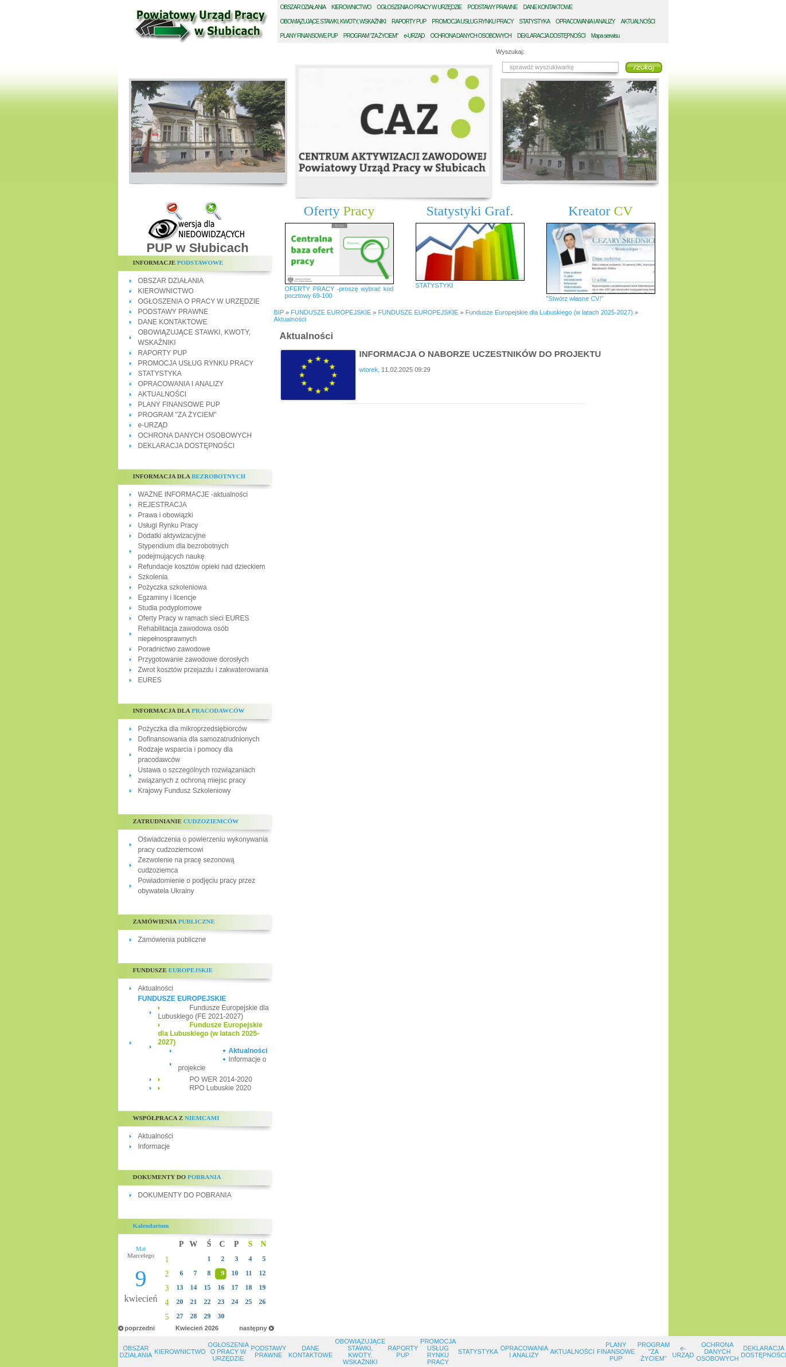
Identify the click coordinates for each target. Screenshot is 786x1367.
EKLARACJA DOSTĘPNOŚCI (551, 36)
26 (262, 1302)
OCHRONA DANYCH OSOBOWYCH (195, 435)
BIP (279, 312)
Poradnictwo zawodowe (174, 649)
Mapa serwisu (605, 36)
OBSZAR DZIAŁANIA (171, 281)
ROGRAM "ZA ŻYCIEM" (370, 36)
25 (248, 1302)
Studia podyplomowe (170, 608)
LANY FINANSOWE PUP (309, 36)
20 (180, 1302)
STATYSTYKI (434, 285)
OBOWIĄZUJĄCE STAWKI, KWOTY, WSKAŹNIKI (360, 1351)
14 (193, 1287)
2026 (211, 1328)
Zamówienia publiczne (172, 940)
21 (193, 1302)
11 (248, 1273)
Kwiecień (189, 1328)
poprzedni (140, 1328)
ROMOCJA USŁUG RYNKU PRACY (472, 21)
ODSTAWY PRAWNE (492, 7)
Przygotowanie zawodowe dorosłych (193, 659)
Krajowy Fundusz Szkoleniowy (184, 791)
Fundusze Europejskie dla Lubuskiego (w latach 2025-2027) (210, 1033)
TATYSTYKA (534, 21)
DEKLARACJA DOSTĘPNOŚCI (186, 446)
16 (221, 1287)
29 (207, 1316)
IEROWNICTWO (351, 7)
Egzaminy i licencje (167, 598)
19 (262, 1287)
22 (207, 1302)
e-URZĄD (153, 425)
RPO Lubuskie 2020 (220, 1088)
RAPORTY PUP (162, 353)
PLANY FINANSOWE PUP (179, 404)
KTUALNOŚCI (638, 21)
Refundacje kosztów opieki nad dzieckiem (201, 567)
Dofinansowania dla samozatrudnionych (199, 739)
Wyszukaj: (510, 51)
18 (248, 1287)
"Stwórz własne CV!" (575, 298)
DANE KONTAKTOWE (173, 322)
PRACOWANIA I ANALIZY (585, 21)
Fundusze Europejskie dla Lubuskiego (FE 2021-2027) (213, 1012)
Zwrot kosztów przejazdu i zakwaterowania (203, 670)
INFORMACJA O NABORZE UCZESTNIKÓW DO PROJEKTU (480, 354)
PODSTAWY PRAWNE (173, 312)
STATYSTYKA (160, 374)
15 (207, 1287)
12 (262, 1273)
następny (253, 1328)
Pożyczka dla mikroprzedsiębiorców (192, 729)
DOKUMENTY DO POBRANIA (185, 1195)
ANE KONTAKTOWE (548, 7)
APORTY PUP (409, 21)
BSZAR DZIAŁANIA (303, 7)
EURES (150, 680)
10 (235, 1273)
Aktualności (155, 988)
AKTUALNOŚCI (162, 394)
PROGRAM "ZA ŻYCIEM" (177, 415)
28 (193, 1316)
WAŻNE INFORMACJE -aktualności (193, 494)
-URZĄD (414, 36)
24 (235, 1302)
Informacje (154, 1146)
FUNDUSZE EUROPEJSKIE (182, 999)
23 (221, 1302)
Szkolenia (153, 577)
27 (180, 1316)
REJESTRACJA (162, 505)
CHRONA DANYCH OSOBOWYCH (470, 36)
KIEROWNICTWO (166, 291)
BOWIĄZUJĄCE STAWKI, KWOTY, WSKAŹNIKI (333, 21)
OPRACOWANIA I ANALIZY (181, 384)
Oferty (339, 210)
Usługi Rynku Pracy (168, 525)
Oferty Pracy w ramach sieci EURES (193, 618)
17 (235, 1287)
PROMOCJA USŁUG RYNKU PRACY (196, 363)
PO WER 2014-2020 (221, 1079)
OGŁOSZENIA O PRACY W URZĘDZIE (199, 301)
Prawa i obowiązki (165, 515)
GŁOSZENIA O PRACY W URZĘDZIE (419, 7)
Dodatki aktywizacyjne (172, 536)
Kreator (600, 210)
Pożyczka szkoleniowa (172, 587)
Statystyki (470, 210)
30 (221, 1316)
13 (180, 1287)
